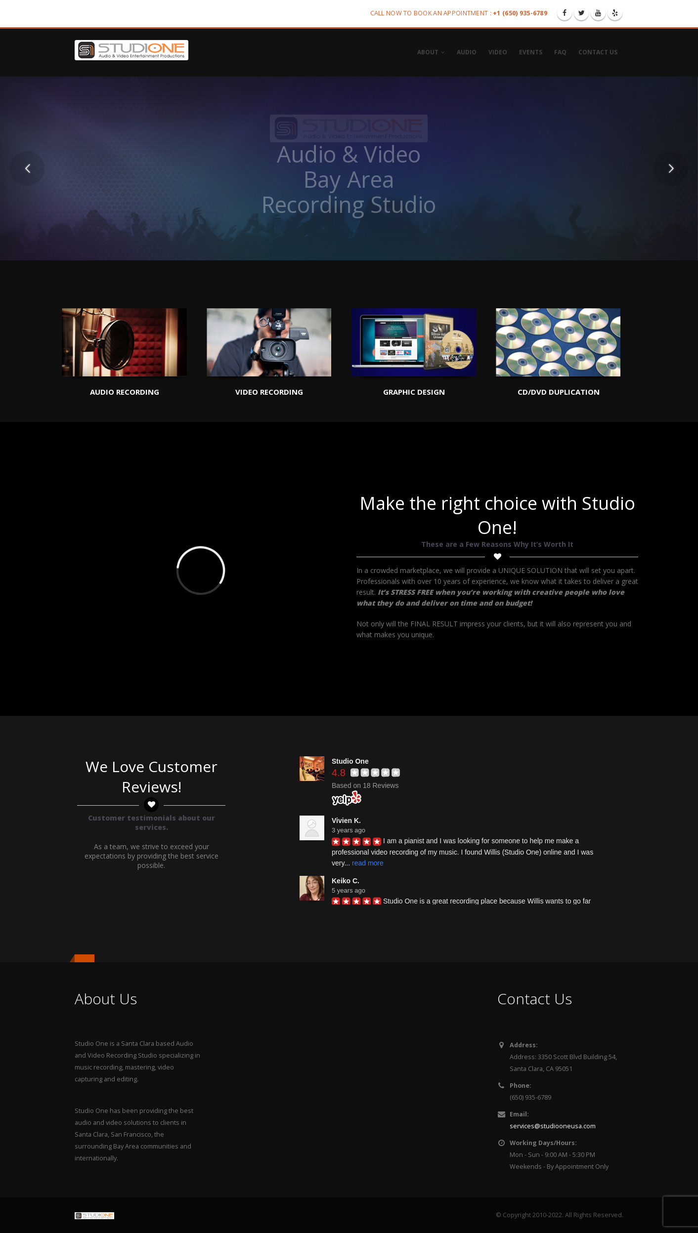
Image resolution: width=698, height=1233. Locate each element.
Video (497, 52)
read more (368, 863)
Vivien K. (346, 820)
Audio (467, 52)
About (427, 52)
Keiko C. (345, 881)
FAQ (560, 52)
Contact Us (597, 52)
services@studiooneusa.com (553, 1126)
